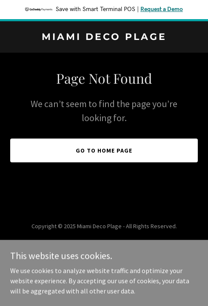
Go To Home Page (104, 150)
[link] (104, 37)
